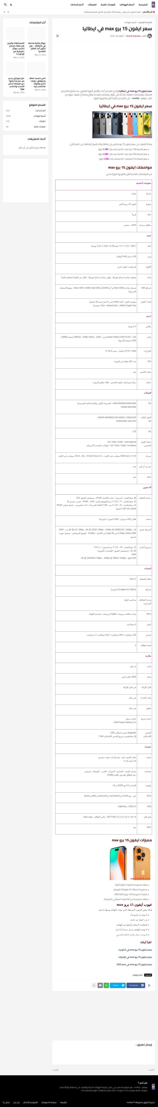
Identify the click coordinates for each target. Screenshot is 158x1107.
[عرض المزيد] (94, 985)
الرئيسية (143, 4)
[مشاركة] (57, 36)
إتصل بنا (6, 1102)
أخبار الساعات (77, 4)
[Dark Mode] (11, 4)
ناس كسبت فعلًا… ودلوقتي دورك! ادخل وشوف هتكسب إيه (37, 82)
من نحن (16, 1102)
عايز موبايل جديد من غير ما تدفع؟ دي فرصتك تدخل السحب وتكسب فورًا (16, 84)
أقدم (56, 1070)
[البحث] (5, 4)
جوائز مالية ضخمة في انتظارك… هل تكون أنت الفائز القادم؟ (37, 47)
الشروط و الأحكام (30, 1102)
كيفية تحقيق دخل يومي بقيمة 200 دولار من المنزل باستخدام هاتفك (111, 12)
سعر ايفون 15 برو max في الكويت (135, 950)
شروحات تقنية (108, 4)
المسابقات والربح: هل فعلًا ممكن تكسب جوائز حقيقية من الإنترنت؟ (15, 48)
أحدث (151, 1070)
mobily (130, 1102)
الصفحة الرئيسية (145, 22)
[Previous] (8, 11)
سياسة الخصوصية (49, 1102)
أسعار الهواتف (126, 4)
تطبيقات (92, 4)
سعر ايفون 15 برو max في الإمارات (135, 957)
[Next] (4, 11)
